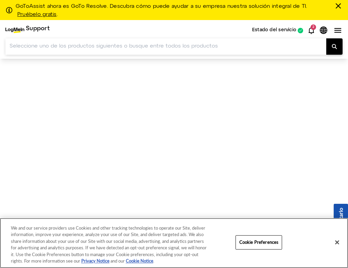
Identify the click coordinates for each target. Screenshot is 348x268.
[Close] (337, 242)
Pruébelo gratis (37, 14)
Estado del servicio (274, 30)
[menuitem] (27, 30)
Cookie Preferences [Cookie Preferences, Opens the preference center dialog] (258, 242)
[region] (174, 243)
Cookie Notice (139, 261)
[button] (311, 30)
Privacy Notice (95, 261)
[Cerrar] (339, 5)
